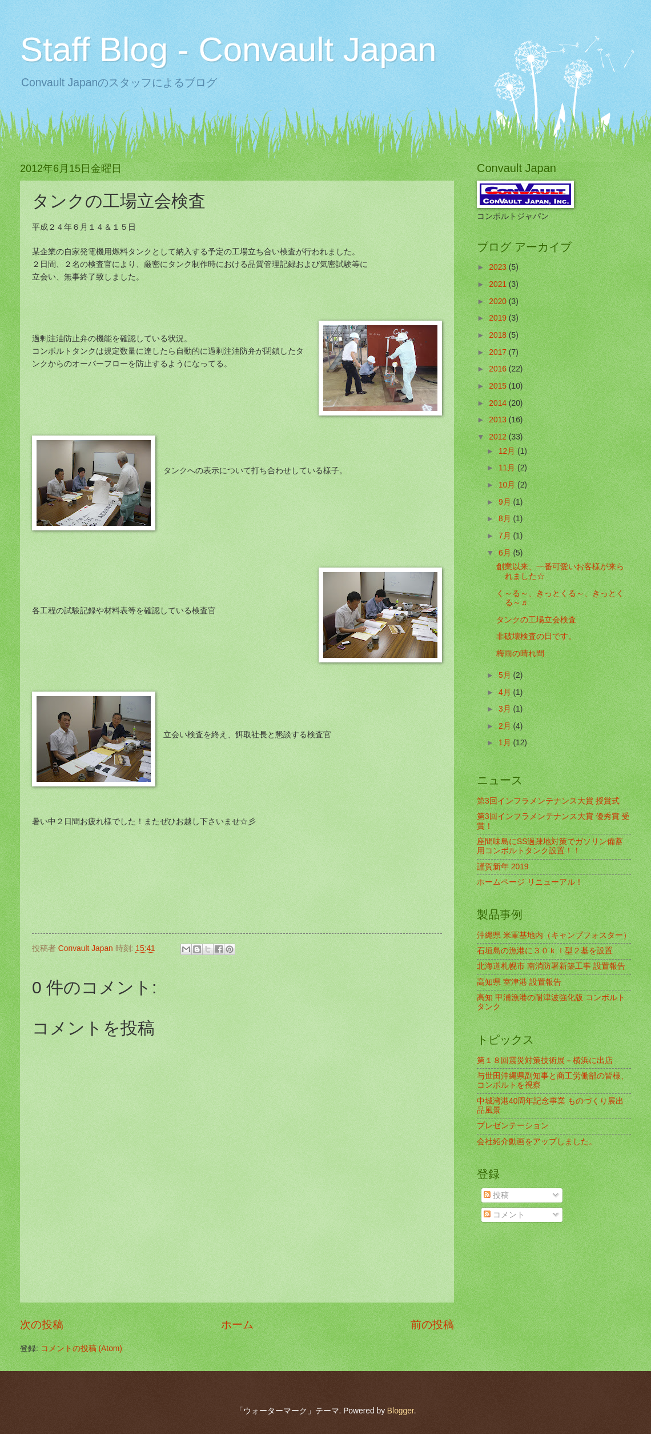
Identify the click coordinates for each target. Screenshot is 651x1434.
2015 (499, 386)
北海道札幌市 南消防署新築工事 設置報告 (551, 966)
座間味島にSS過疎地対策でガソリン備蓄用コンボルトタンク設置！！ (550, 846)
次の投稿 (41, 1325)
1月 (506, 742)
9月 (506, 502)
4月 (506, 692)
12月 (508, 451)
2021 (499, 284)
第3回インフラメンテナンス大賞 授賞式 (548, 801)
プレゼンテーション (513, 1125)
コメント (504, 1215)
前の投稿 (432, 1325)
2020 (499, 301)
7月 (506, 536)
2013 (499, 420)
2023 (499, 267)
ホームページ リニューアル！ (530, 882)
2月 (506, 726)
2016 (499, 369)
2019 (499, 318)
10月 (508, 485)
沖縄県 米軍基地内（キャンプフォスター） (554, 935)
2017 (499, 352)
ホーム (237, 1325)
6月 (506, 553)
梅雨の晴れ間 (520, 653)
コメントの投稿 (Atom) (81, 1348)
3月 (506, 709)
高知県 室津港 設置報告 (519, 982)
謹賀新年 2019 (503, 866)
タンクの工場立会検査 (536, 620)
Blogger (400, 1411)
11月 (508, 468)
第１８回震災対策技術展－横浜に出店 (545, 1060)
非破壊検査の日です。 (536, 636)
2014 (499, 403)
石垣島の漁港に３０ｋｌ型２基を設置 (545, 950)
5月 (506, 675)
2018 (499, 335)
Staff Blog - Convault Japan (228, 49)
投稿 (496, 1195)
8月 (506, 518)
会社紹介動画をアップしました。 (537, 1141)
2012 (499, 437)
